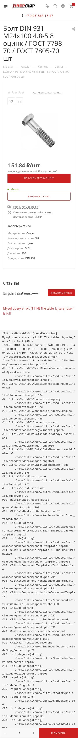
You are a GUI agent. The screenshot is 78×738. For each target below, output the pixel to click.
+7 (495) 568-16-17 (39, 16)
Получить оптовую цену (39, 178)
